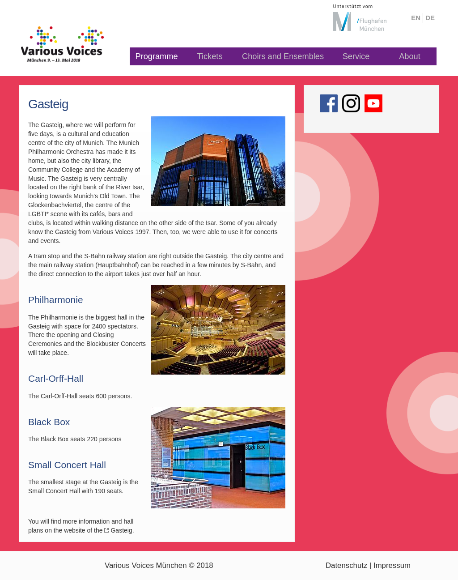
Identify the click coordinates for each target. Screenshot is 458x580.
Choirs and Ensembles (283, 56)
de (430, 17)
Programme (157, 56)
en (415, 17)
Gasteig (121, 530)
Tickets (210, 56)
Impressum (392, 565)
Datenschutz (346, 565)
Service (356, 56)
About (409, 56)
